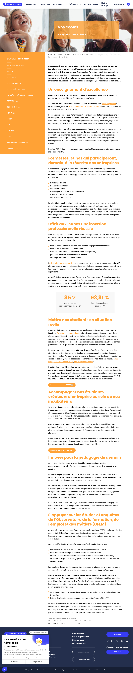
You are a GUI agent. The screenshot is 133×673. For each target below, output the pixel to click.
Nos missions (78, 633)
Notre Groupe (104, 4)
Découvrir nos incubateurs (62, 450)
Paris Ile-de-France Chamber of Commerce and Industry (48, 656)
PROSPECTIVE (59, 4)
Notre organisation (80, 637)
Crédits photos (78, 670)
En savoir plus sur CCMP (61, 384)
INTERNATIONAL (91, 4)
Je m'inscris (118, 652)
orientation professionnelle (61, 263)
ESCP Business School (15, 65)
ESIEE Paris (11, 77)
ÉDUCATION (45, 4)
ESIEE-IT (10, 71)
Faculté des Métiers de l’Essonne (20, 95)
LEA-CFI (10, 125)
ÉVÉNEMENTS (75, 4)
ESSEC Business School (16, 89)
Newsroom (119, 4)
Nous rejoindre (83, 652)
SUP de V (10, 131)
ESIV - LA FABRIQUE (14, 83)
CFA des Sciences (14, 148)
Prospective (43, 640)
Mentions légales (61, 670)
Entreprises (43, 633)
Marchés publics (79, 643)
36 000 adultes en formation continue (84, 106)
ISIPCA (9, 119)
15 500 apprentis (109, 104)
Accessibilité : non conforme (98, 670)
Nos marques (78, 640)
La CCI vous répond (83, 659)
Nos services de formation (17, 143)
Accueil (50, 54)
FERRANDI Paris (13, 101)
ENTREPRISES (30, 4)
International (44, 651)
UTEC (9, 137)
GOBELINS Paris (13, 107)
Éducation (59, 54)
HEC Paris (11, 113)
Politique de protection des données (37, 670)
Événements (43, 643)
